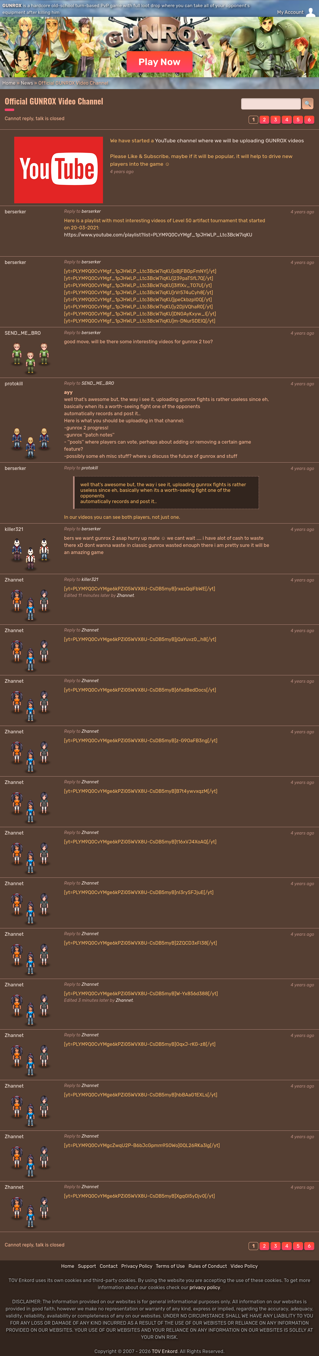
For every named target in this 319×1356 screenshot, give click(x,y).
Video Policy (244, 1266)
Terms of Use (170, 1266)
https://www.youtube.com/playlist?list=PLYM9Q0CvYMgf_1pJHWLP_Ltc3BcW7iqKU (158, 235)
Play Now (159, 61)
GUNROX (12, 5)
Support (87, 1266)
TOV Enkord (165, 1351)
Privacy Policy (136, 1266)
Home (8, 83)
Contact (109, 1266)
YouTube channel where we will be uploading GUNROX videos (229, 141)
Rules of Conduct (207, 1266)
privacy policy (204, 1287)
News (27, 83)
